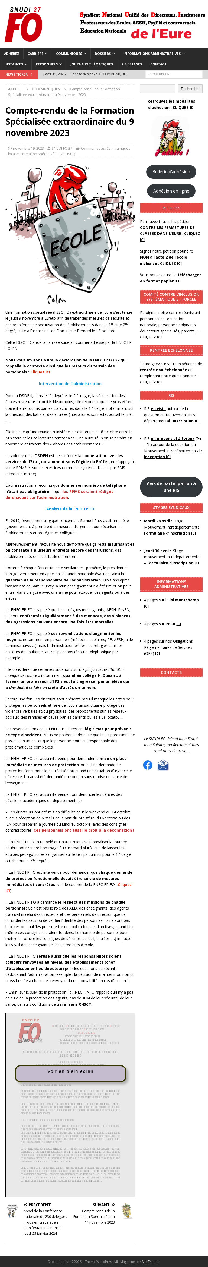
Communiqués (69, 53)
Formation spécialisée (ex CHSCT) (48, 153)
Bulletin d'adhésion (171, 172)
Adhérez (11, 53)
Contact (158, 64)
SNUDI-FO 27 (62, 148)
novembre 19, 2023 (28, 148)
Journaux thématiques (91, 64)
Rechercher (190, 89)
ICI (157, 653)
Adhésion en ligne (171, 191)
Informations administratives (152, 53)
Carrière (35, 53)
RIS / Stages (131, 64)
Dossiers (103, 53)
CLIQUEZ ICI (183, 107)
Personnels (47, 64)
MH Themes (151, 1261)
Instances (13, 64)
